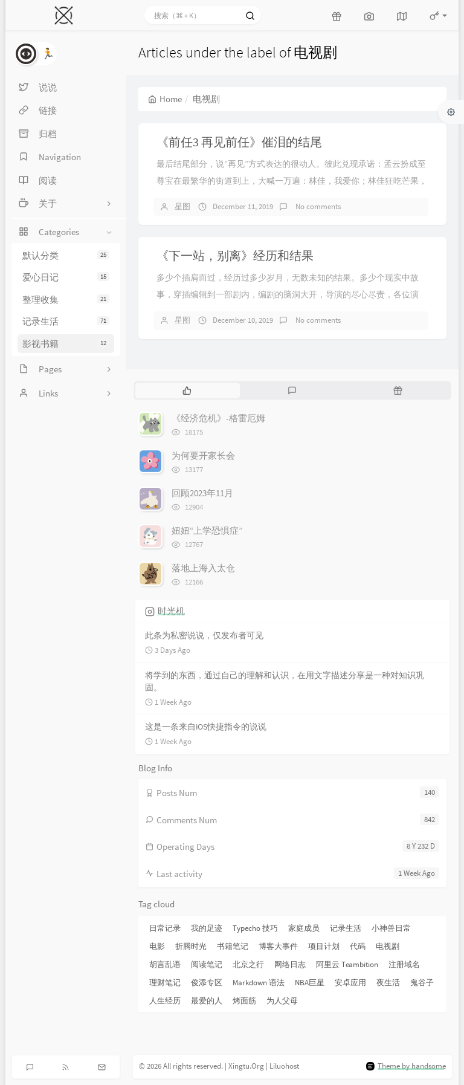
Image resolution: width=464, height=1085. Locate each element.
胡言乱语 (165, 964)
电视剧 (387, 946)
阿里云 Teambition (347, 964)
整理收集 (65, 299)
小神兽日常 (391, 928)
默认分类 (65, 255)
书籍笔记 (232, 946)
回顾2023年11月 (202, 493)
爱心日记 (65, 277)
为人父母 (282, 1001)
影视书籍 (65, 343)
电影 (157, 946)
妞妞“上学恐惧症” (207, 530)
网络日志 (290, 964)
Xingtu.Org (246, 1066)
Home (165, 99)
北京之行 (248, 964)
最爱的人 (206, 1001)
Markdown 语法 (259, 982)
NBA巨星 (309, 982)
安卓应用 (350, 982)
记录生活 (65, 321)
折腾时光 (191, 946)
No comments (317, 206)
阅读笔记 (206, 964)
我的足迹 (206, 928)
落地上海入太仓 (203, 568)
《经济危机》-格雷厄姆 (218, 418)
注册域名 (404, 964)
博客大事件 (278, 946)
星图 (182, 206)
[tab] (187, 390)
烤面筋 (244, 1001)
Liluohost (284, 1066)
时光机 (171, 611)
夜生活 (388, 982)
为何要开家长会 (203, 455)
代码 (358, 946)
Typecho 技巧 (255, 928)
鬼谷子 (422, 982)
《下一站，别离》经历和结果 (235, 255)
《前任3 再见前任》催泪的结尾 (239, 141)
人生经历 (165, 1001)
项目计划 (324, 946)
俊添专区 (206, 982)
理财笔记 (165, 982)
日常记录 (165, 928)
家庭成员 (304, 928)
